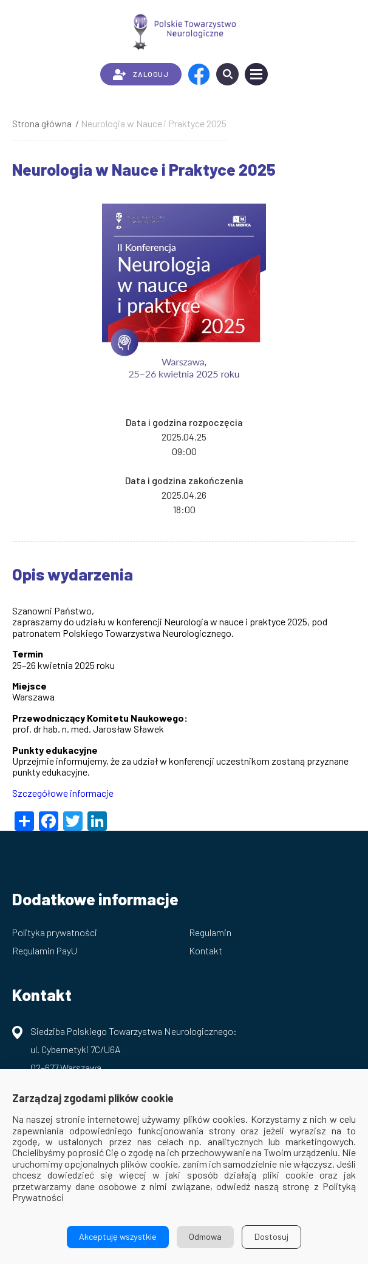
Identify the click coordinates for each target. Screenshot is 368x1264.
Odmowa (205, 1236)
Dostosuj (271, 1236)
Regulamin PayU (44, 950)
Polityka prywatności (54, 932)
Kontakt (205, 950)
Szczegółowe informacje (63, 793)
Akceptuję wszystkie (118, 1236)
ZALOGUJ (140, 74)
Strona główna (42, 123)
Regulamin (210, 932)
